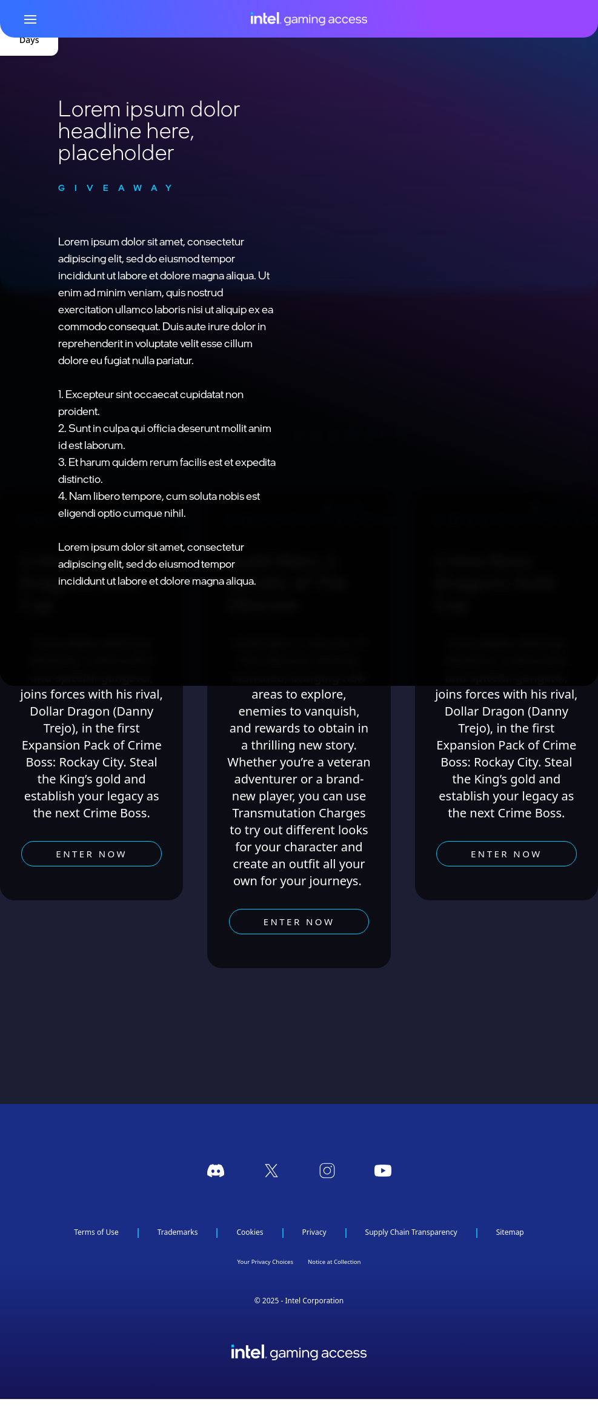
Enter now (91, 854)
